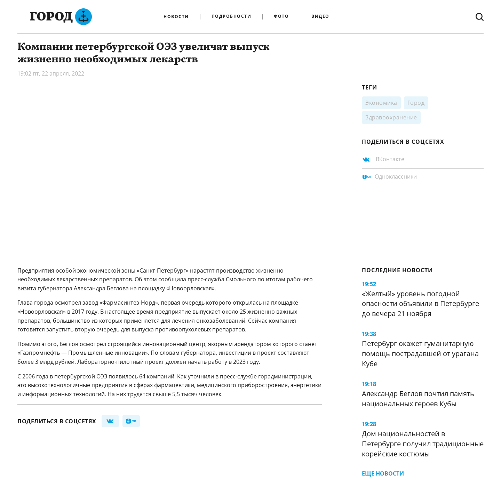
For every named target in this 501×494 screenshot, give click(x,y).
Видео (320, 16)
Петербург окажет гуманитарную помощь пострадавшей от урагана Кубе (420, 353)
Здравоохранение (391, 117)
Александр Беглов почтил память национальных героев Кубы (418, 398)
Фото (281, 16)
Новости (176, 16)
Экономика (381, 103)
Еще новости (383, 473)
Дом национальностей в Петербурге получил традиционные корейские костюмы (423, 443)
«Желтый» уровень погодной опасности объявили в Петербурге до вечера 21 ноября (420, 303)
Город (416, 103)
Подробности (232, 16)
